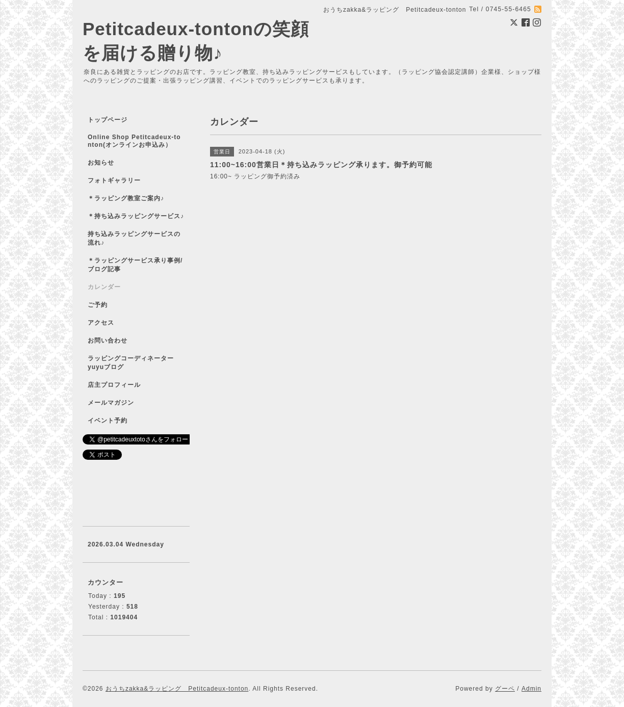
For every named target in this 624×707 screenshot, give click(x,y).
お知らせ (101, 162)
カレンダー (104, 287)
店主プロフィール (114, 384)
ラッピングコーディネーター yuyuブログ (137, 363)
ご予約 (98, 304)
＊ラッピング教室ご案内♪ (126, 198)
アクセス (101, 322)
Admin (531, 688)
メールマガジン (111, 402)
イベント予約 (107, 420)
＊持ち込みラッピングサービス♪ (136, 216)
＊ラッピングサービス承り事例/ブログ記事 (135, 265)
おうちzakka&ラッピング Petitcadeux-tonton (177, 688)
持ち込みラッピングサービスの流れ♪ (134, 238)
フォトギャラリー (114, 180)
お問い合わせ (107, 340)
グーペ (505, 688)
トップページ (107, 119)
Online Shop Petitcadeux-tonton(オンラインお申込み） (134, 141)
